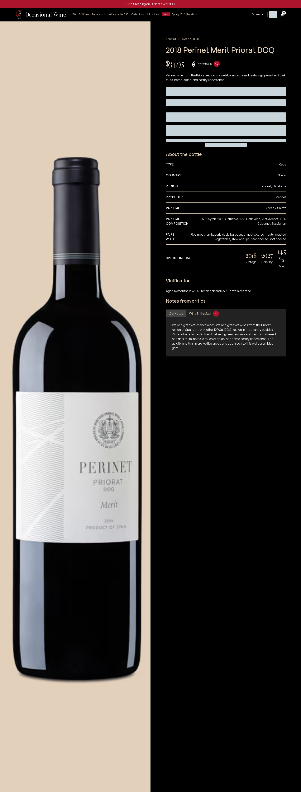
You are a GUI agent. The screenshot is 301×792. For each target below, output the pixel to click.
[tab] (176, 313)
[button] (137, 14)
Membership (99, 14)
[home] (40, 14)
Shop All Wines (80, 14)
